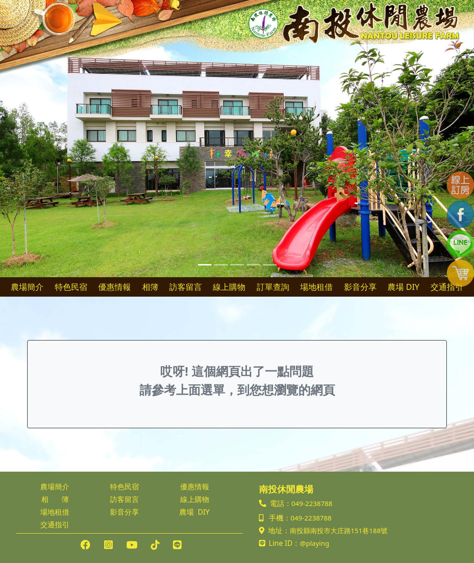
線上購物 (229, 286)
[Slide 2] (221, 265)
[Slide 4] (253, 265)
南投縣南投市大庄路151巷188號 (339, 530)
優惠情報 (114, 286)
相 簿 (55, 499)
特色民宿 (71, 286)
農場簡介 (27, 286)
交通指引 (447, 286)
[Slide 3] (237, 265)
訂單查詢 (273, 286)
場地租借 (316, 286)
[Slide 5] (270, 265)
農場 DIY (403, 286)
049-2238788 (312, 503)
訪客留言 (185, 286)
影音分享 (360, 286)
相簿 (150, 286)
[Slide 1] (204, 265)
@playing (314, 543)
